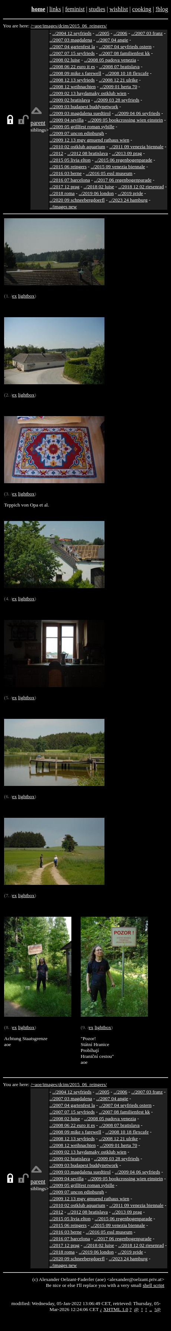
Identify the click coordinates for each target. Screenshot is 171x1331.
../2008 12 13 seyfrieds (72, 80)
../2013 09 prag (127, 153)
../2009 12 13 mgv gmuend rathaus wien (89, 140)
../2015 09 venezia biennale (118, 166)
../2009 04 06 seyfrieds (137, 113)
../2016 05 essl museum (109, 173)
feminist (74, 9)
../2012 (56, 153)
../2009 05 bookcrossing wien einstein (125, 120)
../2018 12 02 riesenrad (141, 186)
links (55, 9)
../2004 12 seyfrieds (71, 33)
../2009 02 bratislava (69, 100)
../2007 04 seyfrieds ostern (125, 46)
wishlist (118, 9)
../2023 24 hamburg (128, 200)
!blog (161, 9)
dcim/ (64, 26)
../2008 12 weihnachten (72, 86)
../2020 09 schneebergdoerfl (77, 200)
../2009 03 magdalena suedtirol (80, 113)
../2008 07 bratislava (119, 66)
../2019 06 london (96, 193)
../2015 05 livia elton (70, 160)
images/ (50, 26)
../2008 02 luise (64, 60)
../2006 (120, 33)
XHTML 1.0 (115, 1309)
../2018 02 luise (99, 186)
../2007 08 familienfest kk (124, 53)
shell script (153, 1285)
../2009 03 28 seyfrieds (116, 100)
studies (97, 9)
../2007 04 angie (112, 40)
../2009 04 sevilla (66, 120)
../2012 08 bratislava (87, 153)
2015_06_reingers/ (88, 26)
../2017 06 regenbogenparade (123, 180)
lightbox (26, 296)
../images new (63, 206)
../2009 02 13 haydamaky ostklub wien (87, 93)
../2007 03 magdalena (70, 40)
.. (150, 1309)
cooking (141, 9)
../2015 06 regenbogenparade (123, 160)
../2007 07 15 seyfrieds (72, 53)
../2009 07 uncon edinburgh (76, 133)
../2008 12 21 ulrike (118, 80)
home (38, 9)
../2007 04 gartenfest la (72, 46)
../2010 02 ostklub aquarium (77, 146)
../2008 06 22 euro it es (72, 66)
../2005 (102, 33)
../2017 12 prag (64, 186)
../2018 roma (62, 193)
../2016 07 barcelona (69, 180)
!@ (157, 1309)
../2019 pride (130, 193)
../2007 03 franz (146, 33)
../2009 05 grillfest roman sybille (81, 126)
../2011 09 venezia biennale (136, 146)
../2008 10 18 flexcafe (127, 73)
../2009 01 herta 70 (118, 86)
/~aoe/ (37, 26)
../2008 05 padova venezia (110, 60)
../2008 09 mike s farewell (75, 73)
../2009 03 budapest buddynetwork (83, 106)
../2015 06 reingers (68, 166)
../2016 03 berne (65, 173)
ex (14, 296)
